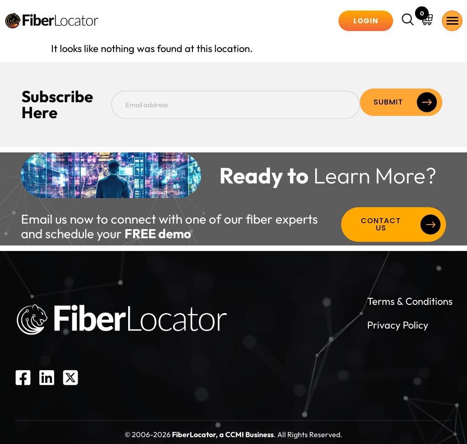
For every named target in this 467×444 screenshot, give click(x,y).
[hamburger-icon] (452, 20)
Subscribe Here (76, 102)
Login (366, 21)
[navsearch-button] (409, 20)
